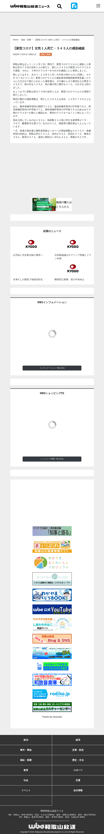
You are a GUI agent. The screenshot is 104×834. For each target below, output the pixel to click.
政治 (26, 740)
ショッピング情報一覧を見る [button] (52, 459)
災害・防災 (78, 750)
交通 (78, 780)
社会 (26, 780)
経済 (78, 740)
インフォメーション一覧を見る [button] (52, 368)
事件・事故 (26, 750)
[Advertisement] (52, 172)
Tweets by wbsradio (52, 717)
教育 (26, 770)
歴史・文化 (78, 760)
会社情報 (78, 790)
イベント (25, 790)
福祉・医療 (26, 40)
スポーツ (78, 770)
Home (15, 40)
